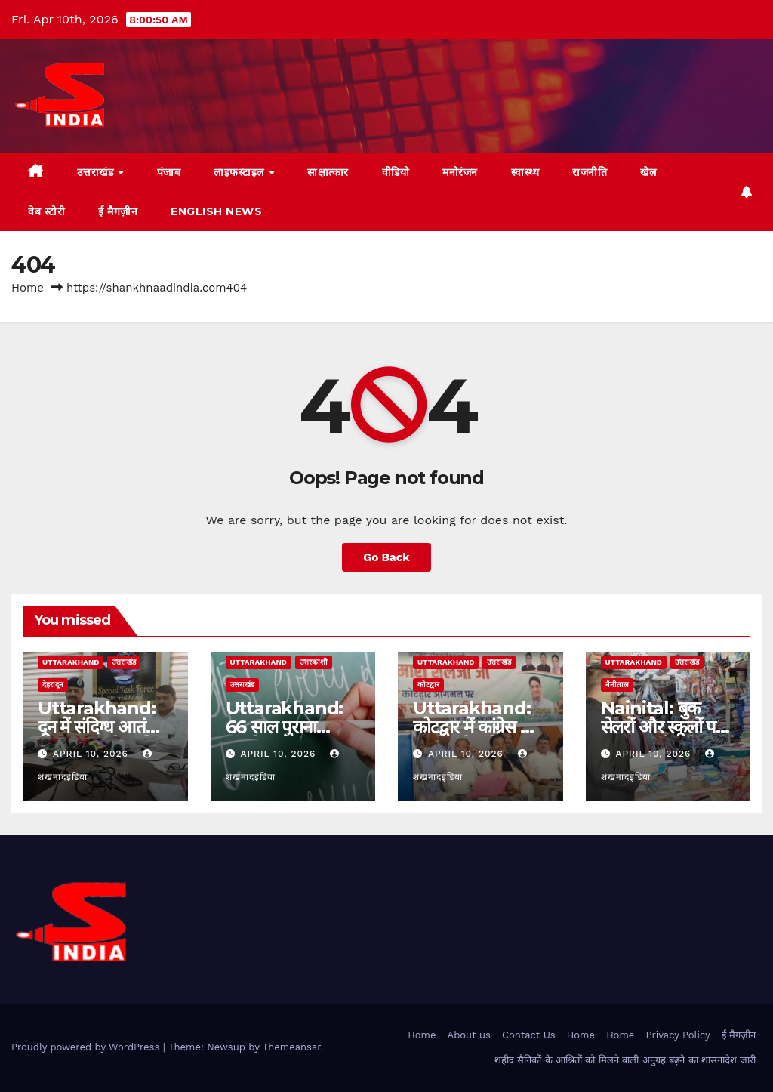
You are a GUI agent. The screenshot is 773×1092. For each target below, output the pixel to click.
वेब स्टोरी (46, 211)
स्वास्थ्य (525, 172)
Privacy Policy (678, 1035)
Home (27, 288)
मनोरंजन (460, 172)
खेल (648, 172)
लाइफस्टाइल (240, 172)
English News (216, 211)
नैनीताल (617, 684)
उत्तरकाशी (314, 662)
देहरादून (52, 684)
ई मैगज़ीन (117, 211)
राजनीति (589, 172)
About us (469, 1035)
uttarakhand (70, 662)
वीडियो (396, 172)
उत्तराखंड (97, 172)
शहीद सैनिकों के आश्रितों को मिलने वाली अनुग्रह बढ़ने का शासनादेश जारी (625, 1060)
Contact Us (529, 1035)
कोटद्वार (428, 684)
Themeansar (292, 1047)
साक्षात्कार (328, 172)
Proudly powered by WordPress (87, 1047)
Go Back (386, 557)
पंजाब (169, 172)
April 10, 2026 (92, 753)
